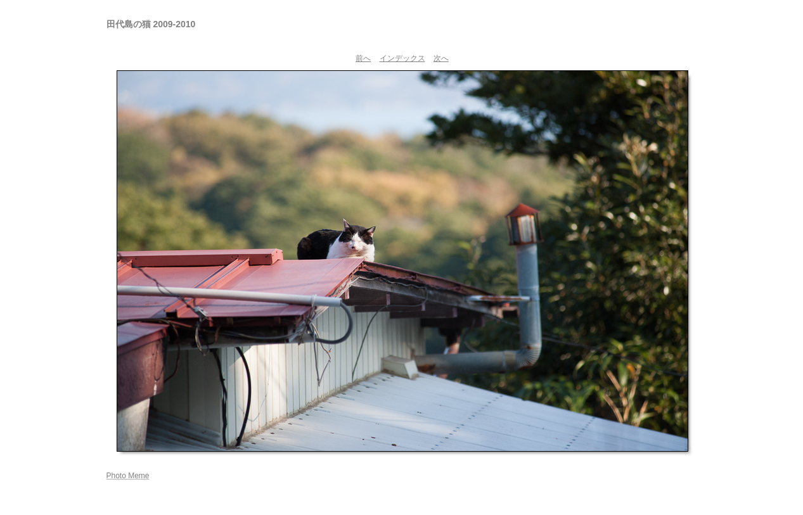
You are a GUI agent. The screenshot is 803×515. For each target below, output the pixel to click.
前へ (363, 58)
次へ (441, 58)
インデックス (402, 58)
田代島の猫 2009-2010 (151, 24)
